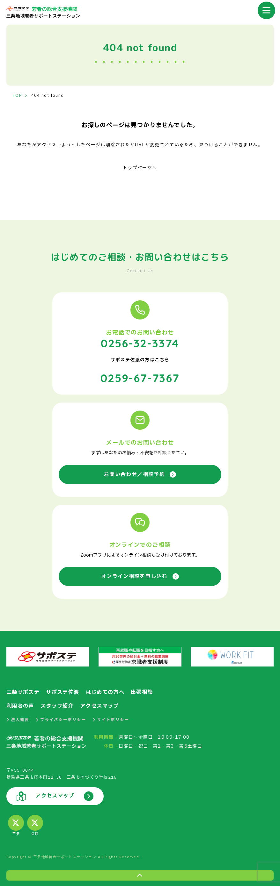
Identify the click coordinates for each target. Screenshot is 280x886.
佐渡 (35, 824)
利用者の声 (21, 705)
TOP (17, 95)
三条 (16, 824)
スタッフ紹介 (59, 705)
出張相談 (149, 691)
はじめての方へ (110, 691)
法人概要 (17, 718)
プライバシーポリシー (61, 718)
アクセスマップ (104, 705)
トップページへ (140, 168)
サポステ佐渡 (65, 691)
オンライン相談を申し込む (140, 575)
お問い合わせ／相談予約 (140, 473)
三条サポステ (23, 691)
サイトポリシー (110, 718)
